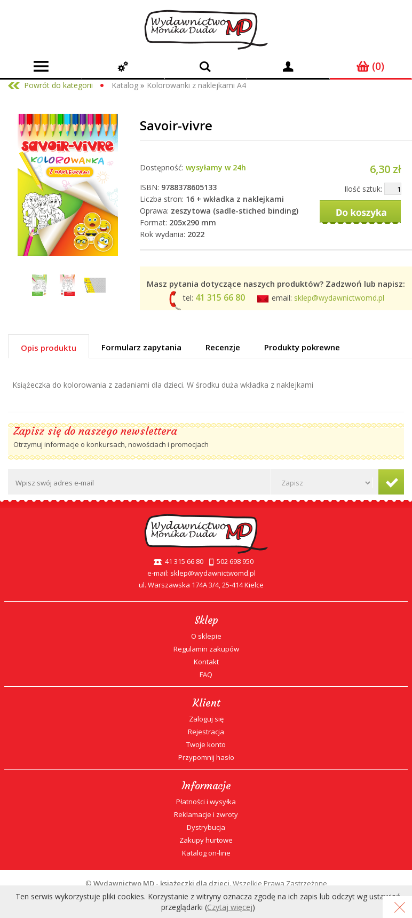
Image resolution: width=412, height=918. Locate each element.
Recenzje (222, 347)
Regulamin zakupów (206, 649)
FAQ (206, 674)
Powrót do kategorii (58, 85)
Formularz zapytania (141, 347)
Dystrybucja (206, 827)
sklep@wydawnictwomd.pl (339, 298)
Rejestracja (206, 731)
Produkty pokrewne (302, 347)
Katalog (125, 85)
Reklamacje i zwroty (206, 814)
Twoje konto (206, 744)
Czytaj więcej (229, 907)
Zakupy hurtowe (206, 840)
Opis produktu (48, 347)
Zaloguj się (206, 719)
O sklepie (206, 636)
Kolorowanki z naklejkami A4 (196, 85)
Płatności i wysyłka (206, 801)
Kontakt (206, 661)
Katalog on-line (206, 853)
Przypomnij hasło (206, 757)
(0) (370, 66)
